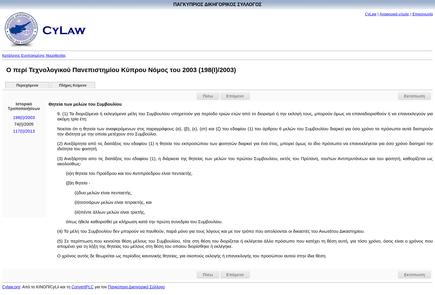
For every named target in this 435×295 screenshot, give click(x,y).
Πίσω (208, 96)
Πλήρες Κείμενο (73, 85)
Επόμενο (235, 96)
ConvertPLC (83, 287)
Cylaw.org (11, 287)
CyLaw (370, 14)
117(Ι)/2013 (24, 131)
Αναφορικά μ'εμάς (394, 14)
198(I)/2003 (24, 117)
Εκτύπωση (414, 96)
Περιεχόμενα (27, 85)
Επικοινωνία (422, 14)
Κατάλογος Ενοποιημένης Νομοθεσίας (34, 55)
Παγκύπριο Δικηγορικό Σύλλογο (136, 287)
